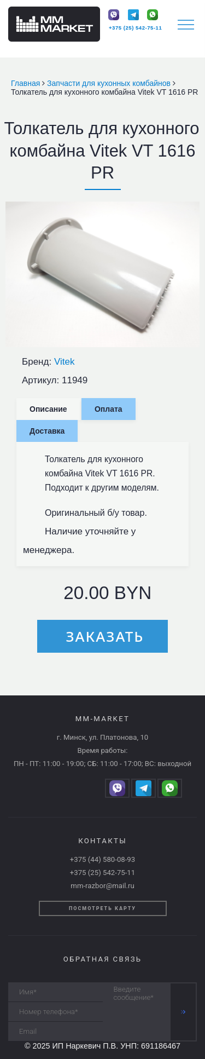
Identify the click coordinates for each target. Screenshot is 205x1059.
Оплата (108, 409)
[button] (189, 211)
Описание (48, 409)
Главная (26, 83)
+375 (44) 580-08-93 (102, 859)
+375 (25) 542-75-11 (135, 28)
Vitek (64, 361)
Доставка (47, 431)
